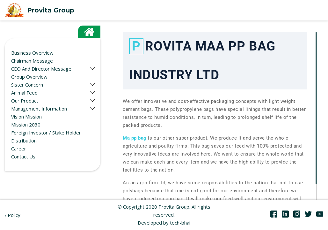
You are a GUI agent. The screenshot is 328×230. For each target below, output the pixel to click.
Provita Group (39, 10)
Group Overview (29, 76)
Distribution (24, 140)
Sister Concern (27, 84)
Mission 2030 (25, 124)
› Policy (12, 215)
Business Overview (32, 53)
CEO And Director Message (41, 68)
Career (18, 148)
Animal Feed (24, 92)
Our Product (24, 100)
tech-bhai (180, 222)
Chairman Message (32, 60)
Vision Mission (26, 116)
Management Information (39, 108)
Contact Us (23, 156)
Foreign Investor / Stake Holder (46, 132)
